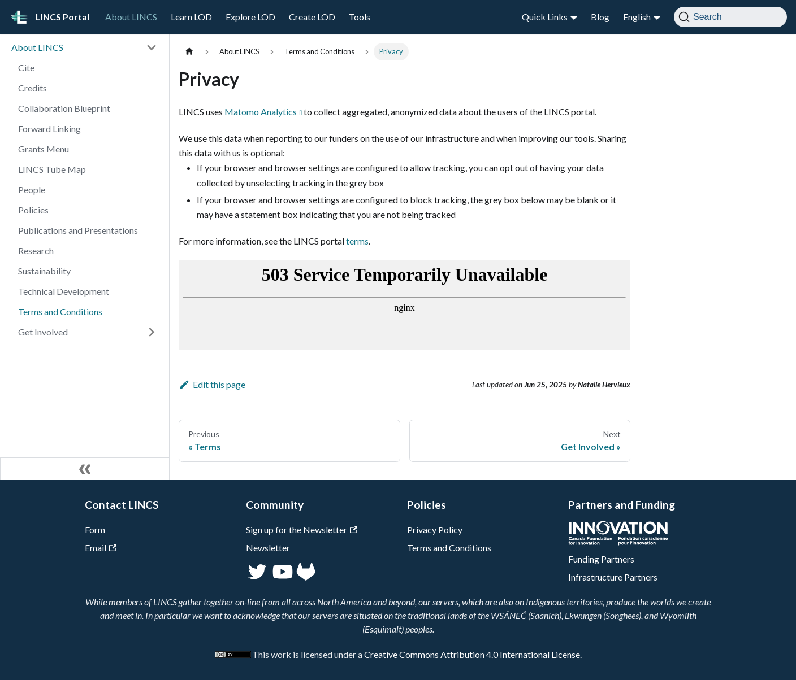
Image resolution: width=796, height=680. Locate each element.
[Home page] (189, 51)
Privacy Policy (434, 529)
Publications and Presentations (78, 230)
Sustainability (44, 270)
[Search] (730, 17)
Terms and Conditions (60, 311)
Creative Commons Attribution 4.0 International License (472, 654)
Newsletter (268, 547)
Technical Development (63, 291)
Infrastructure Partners (612, 577)
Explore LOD (250, 16)
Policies (33, 209)
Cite (26, 67)
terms (357, 241)
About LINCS (131, 16)
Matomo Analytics (260, 111)
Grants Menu (43, 148)
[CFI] (618, 542)
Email (100, 547)
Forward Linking (49, 128)
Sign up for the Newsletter (301, 529)
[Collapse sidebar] (85, 468)
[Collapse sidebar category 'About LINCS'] (151, 47)
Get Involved (43, 331)
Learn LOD (191, 16)
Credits (32, 87)
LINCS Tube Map (52, 169)
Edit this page (212, 384)
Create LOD (312, 16)
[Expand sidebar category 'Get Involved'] (151, 332)
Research (36, 250)
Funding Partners (601, 558)
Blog (600, 16)
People (31, 189)
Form (95, 529)
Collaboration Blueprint (64, 108)
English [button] (637, 16)
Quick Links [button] (545, 16)
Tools (359, 16)
